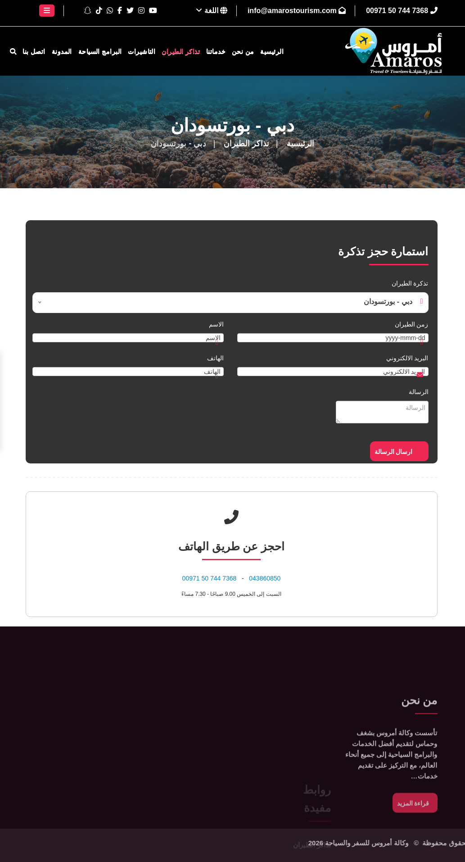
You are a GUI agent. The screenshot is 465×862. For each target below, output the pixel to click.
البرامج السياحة (100, 51)
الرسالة (419, 391)
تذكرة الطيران (410, 283)
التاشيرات (141, 51)
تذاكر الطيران (181, 51)
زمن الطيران (412, 324)
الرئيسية (272, 51)
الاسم (216, 324)
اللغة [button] (211, 10)
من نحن (243, 51)
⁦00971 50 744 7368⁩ (401, 10)
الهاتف (215, 358)
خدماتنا (216, 51)
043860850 (264, 578)
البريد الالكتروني (407, 358)
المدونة (62, 51)
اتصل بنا (34, 51)
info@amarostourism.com (297, 10)
